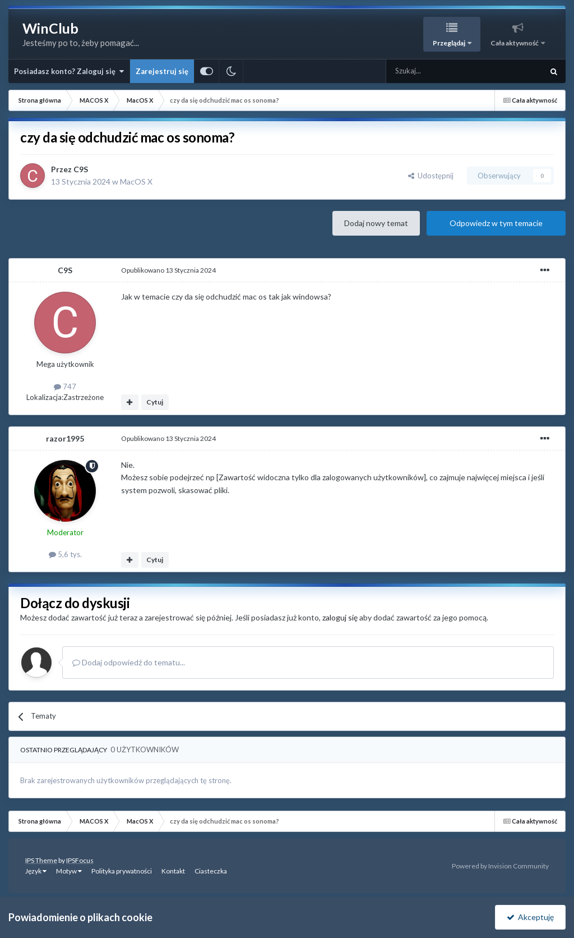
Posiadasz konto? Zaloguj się (69, 71)
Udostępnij (430, 175)
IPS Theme (41, 860)
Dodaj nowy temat (376, 223)
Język (36, 871)
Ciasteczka (211, 871)
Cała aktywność (515, 43)
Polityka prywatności (121, 871)
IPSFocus (80, 860)
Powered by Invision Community (500, 866)
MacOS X (136, 181)
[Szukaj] (438, 71)
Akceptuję (530, 917)
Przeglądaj (449, 43)
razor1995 (65, 438)
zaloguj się (340, 617)
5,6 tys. (65, 554)
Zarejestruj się (162, 71)
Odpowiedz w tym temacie (496, 223)
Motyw (69, 871)
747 (65, 386)
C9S (80, 169)
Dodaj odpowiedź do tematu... (128, 662)
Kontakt (173, 871)
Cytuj (154, 402)
